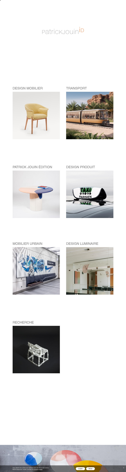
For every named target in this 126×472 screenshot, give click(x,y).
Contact (114, 2)
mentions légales (38, 469)
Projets (81, 2)
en (120, 2)
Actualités (107, 2)
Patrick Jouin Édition (90, 2)
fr (123, 2)
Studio (100, 2)
